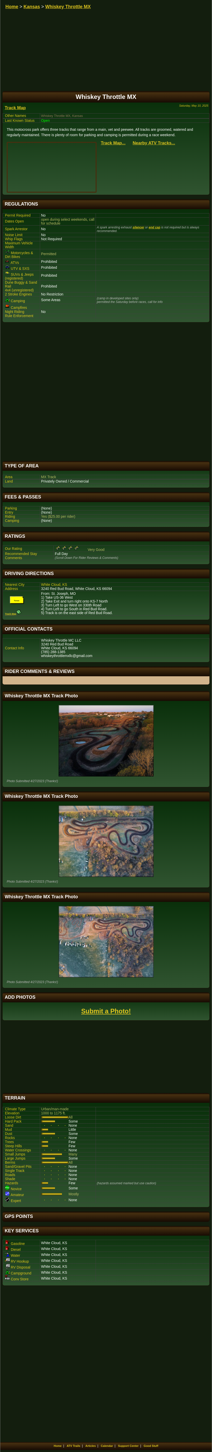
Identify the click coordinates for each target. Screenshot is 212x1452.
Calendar (107, 1445)
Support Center (128, 1445)
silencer (138, 227)
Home (11, 6)
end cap (154, 227)
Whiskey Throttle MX (68, 6)
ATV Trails (73, 1445)
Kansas (32, 6)
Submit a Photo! (106, 1011)
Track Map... (113, 143)
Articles (90, 1445)
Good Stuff (151, 1445)
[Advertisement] (106, 392)
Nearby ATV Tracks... (154, 143)
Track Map (15, 107)
